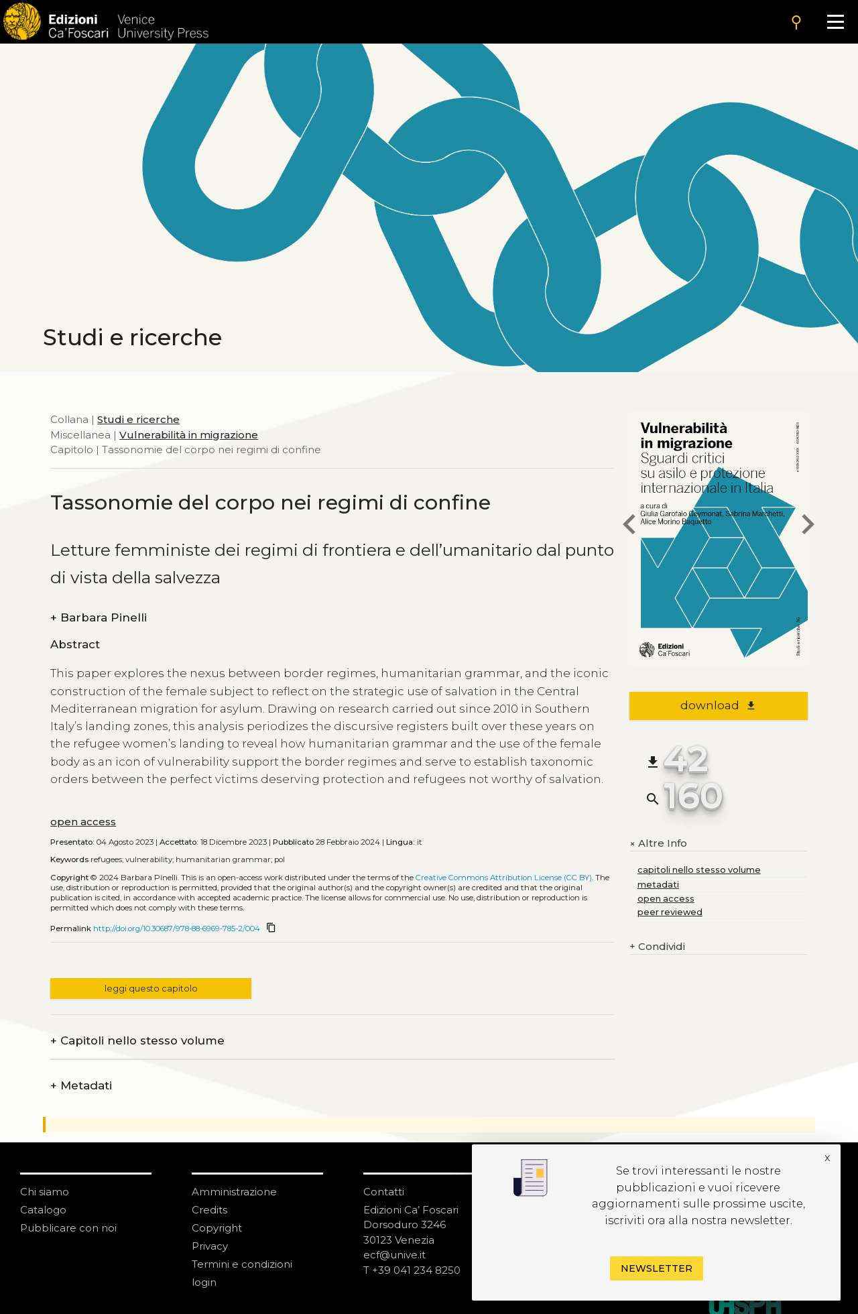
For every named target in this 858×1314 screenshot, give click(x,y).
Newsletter (656, 1268)
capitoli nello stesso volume (699, 870)
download (718, 705)
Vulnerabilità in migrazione (188, 434)
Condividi (657, 947)
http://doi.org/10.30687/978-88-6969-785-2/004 (176, 928)
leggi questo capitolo (151, 988)
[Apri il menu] (835, 22)
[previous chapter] (629, 526)
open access (83, 821)
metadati (658, 885)
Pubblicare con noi (68, 1227)
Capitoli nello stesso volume (137, 1040)
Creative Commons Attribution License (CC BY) (504, 877)
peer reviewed (669, 912)
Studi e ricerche (138, 419)
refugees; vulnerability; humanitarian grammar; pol (187, 859)
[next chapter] (808, 526)
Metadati (81, 1085)
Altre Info (658, 843)
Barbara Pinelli (98, 617)
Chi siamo (44, 1191)
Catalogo (43, 1209)
